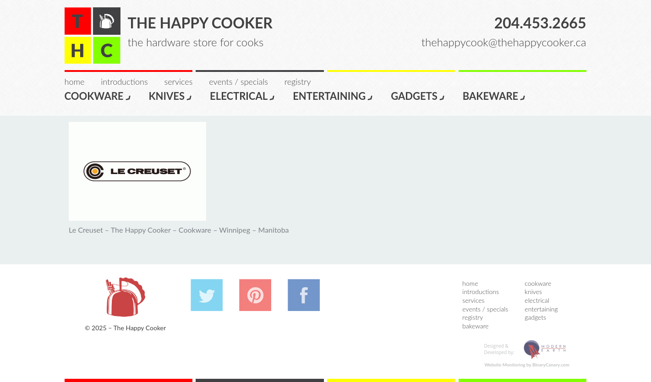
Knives (171, 95)
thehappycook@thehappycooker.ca (503, 42)
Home (75, 81)
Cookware (98, 95)
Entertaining (333, 95)
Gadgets (418, 95)
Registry (297, 81)
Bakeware (494, 95)
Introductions (124, 81)
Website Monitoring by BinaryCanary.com (526, 364)
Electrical (242, 95)
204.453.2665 (540, 23)
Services (178, 81)
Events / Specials (238, 81)
